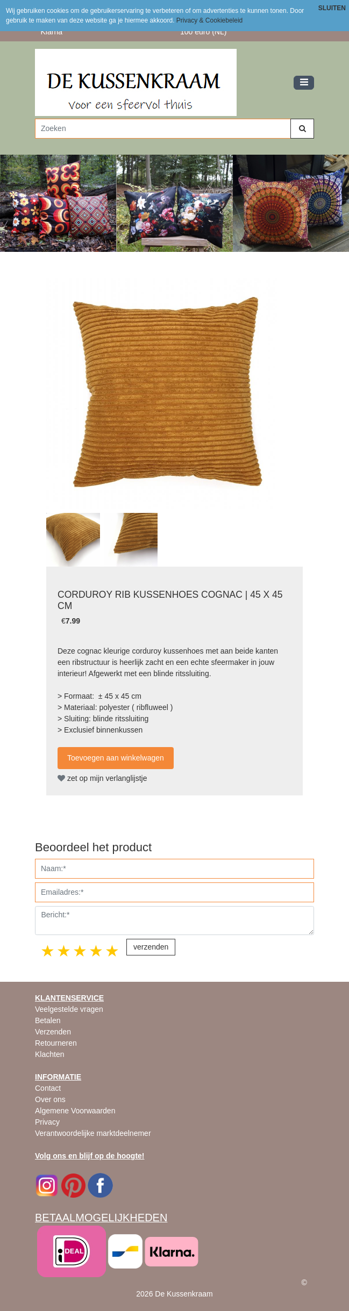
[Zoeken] (163, 129)
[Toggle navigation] (304, 83)
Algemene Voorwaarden (75, 1110)
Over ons (50, 1099)
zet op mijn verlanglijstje (102, 778)
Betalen (47, 1020)
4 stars (97, 951)
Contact (48, 1088)
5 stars (113, 951)
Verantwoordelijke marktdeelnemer (93, 1133)
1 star (48, 951)
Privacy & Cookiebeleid (209, 20)
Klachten (49, 1054)
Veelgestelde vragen (69, 1009)
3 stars (81, 951)
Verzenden (53, 1031)
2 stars (64, 951)
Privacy (47, 1122)
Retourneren (56, 1043)
